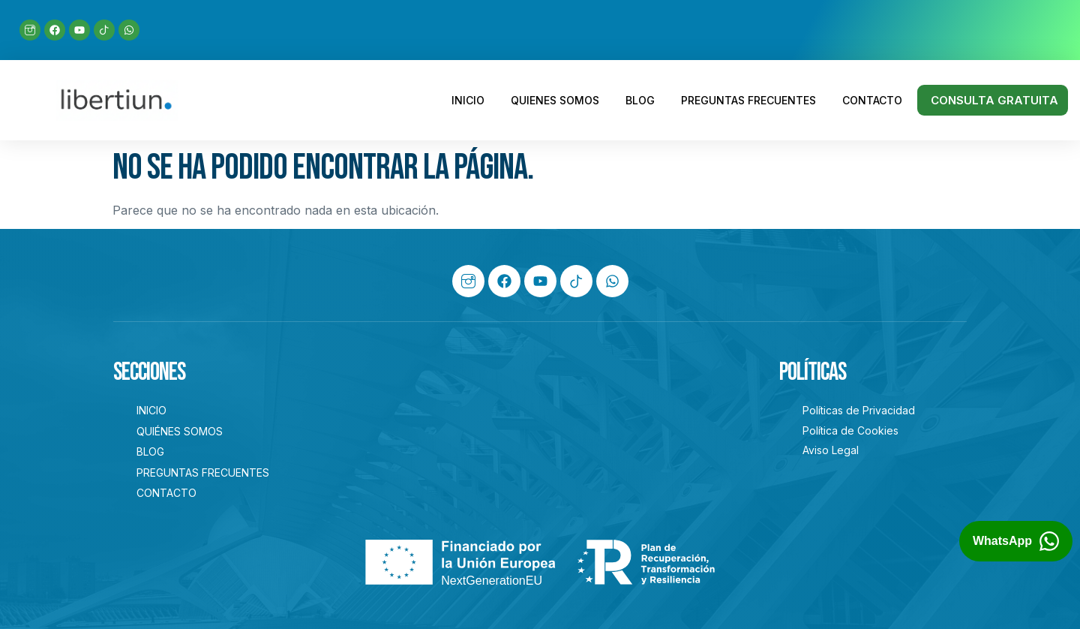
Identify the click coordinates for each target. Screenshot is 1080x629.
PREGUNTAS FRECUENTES (748, 100)
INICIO (468, 100)
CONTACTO (872, 100)
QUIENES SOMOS (555, 100)
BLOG (640, 100)
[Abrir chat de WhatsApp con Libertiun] (1015, 541)
